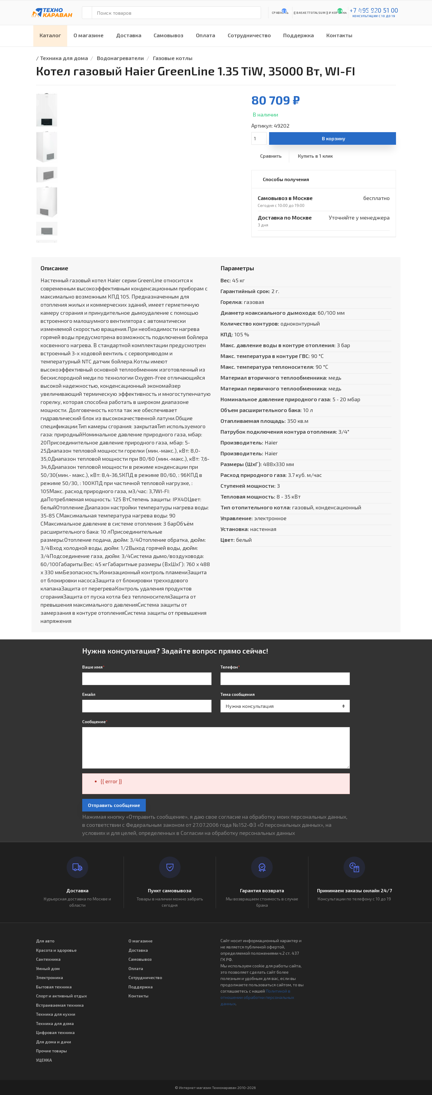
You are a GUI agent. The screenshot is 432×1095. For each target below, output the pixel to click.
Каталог (50, 35)
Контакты (339, 35)
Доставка (128, 35)
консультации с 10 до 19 (373, 16)
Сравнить (271, 156)
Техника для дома (64, 58)
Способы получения (286, 179)
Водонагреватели (120, 58)
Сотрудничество (249, 35)
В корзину (333, 138)
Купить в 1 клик (315, 156)
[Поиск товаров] (176, 12)
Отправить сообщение (114, 805)
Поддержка (298, 35)
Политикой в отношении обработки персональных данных (257, 997)
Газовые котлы (173, 58)
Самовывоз (168, 35)
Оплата (205, 35)
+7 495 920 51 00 (374, 10)
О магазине (89, 35)
